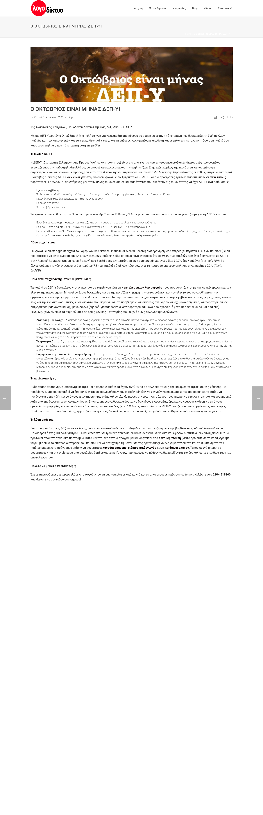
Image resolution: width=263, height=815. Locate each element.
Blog (195, 8)
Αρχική (138, 8)
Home (188, 34)
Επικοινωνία (225, 8)
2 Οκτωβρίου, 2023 (53, 117)
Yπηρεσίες (179, 8)
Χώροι (208, 8)
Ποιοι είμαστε (158, 8)
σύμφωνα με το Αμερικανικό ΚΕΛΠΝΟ (125, 177)
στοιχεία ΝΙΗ (210, 261)
